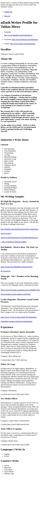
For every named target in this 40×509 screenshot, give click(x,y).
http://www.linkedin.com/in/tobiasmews (18, 35)
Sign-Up (7, 16)
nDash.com (8, 12)
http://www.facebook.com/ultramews (25, 39)
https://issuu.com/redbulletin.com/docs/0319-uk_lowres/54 (17, 269)
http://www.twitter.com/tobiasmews (22, 44)
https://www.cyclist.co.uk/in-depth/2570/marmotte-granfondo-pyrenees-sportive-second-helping (19, 319)
